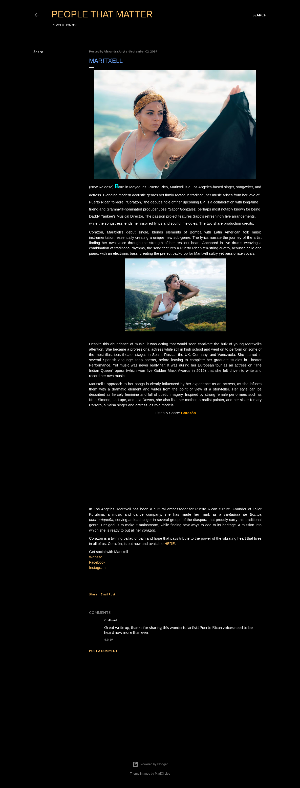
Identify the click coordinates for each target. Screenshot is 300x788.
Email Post (108, 594)
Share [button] (38, 51)
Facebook (97, 562)
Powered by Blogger (150, 764)
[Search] (259, 15)
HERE (169, 544)
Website (95, 557)
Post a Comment (103, 651)
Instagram (97, 568)
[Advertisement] (175, 700)
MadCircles (162, 773)
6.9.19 (108, 639)
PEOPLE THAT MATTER (102, 14)
